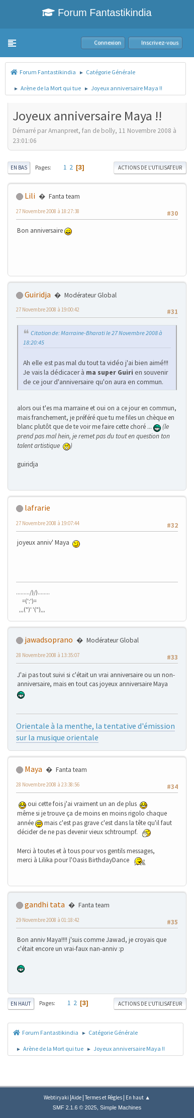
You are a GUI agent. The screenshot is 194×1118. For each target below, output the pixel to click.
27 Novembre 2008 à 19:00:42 (47, 309)
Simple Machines (120, 1107)
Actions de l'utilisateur (150, 167)
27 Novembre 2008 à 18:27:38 (47, 211)
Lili (30, 196)
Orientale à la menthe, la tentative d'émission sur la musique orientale (95, 731)
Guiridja (38, 294)
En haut (21, 1003)
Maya (33, 769)
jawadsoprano (49, 639)
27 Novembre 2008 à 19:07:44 (47, 523)
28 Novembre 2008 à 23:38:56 (47, 784)
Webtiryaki (56, 1097)
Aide (76, 1097)
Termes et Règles (103, 1097)
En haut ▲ (138, 1097)
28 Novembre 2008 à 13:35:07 (47, 655)
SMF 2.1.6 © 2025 (75, 1107)
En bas (19, 167)
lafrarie (37, 508)
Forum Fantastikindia (96, 12)
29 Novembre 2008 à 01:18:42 (47, 919)
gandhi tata (45, 904)
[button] (12, 43)
